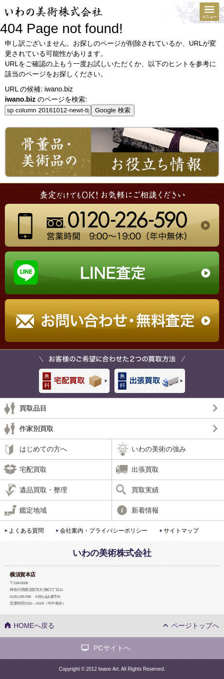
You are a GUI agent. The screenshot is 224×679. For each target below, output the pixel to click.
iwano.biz (58, 89)
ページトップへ (195, 625)
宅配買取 (33, 469)
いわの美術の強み (158, 449)
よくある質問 (26, 530)
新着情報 (145, 510)
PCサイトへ (111, 648)
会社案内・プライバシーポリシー (104, 530)
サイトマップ (181, 530)
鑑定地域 (33, 510)
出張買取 (145, 469)
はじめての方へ (43, 449)
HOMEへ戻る (34, 625)
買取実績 (145, 490)
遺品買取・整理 (43, 490)
